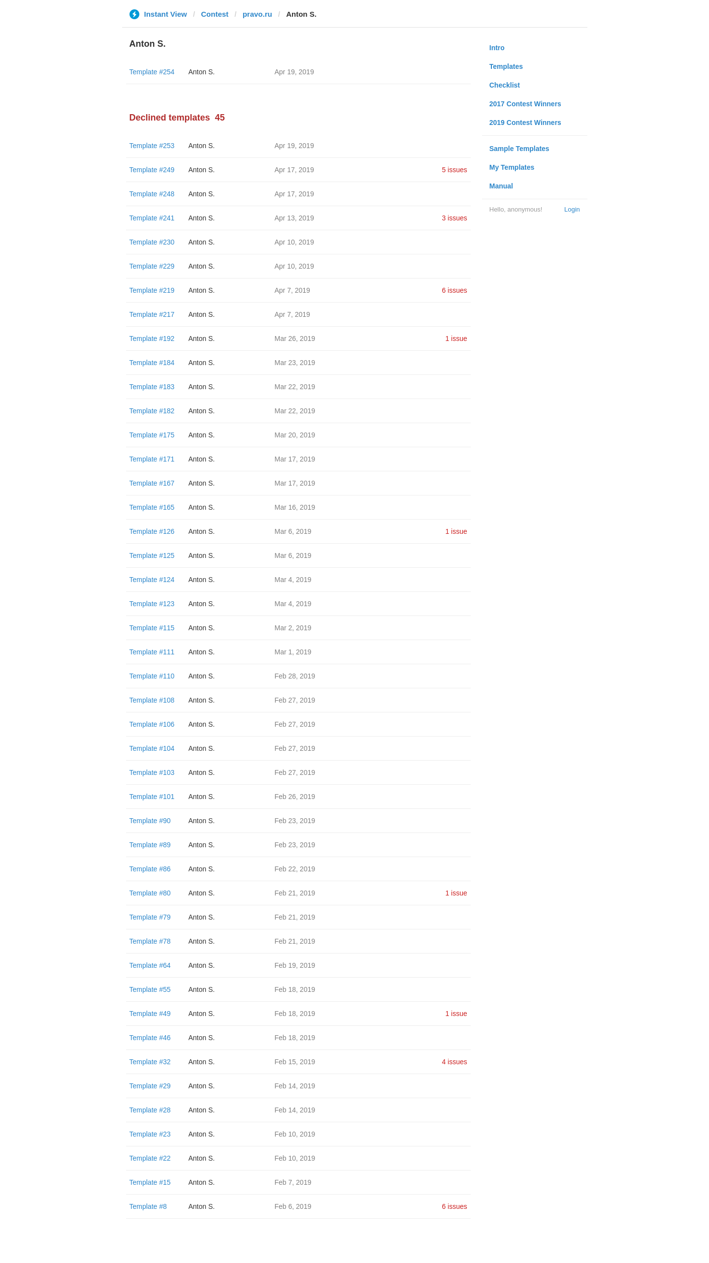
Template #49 (150, 1013)
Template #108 (152, 700)
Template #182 (152, 411)
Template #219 (152, 290)
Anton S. (202, 72)
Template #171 (152, 459)
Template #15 (150, 1182)
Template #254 (152, 72)
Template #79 (150, 917)
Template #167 (152, 483)
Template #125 (152, 555)
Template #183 (152, 387)
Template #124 (152, 580)
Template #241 (152, 218)
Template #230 (152, 242)
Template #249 (152, 170)
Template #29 (150, 1086)
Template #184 (152, 363)
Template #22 (150, 1158)
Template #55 (150, 989)
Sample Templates (519, 149)
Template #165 (152, 507)
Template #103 (152, 772)
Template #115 (152, 628)
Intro (497, 48)
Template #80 (150, 893)
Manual (501, 186)
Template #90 (150, 821)
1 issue (456, 338)
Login (572, 209)
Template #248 (152, 194)
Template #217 (152, 314)
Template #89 (150, 845)
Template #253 (152, 146)
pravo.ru (257, 14)
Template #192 (152, 338)
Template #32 (150, 1062)
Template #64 (150, 965)
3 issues (454, 218)
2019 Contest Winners (525, 122)
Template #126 (152, 531)
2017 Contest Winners (525, 104)
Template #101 (152, 797)
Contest (214, 14)
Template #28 (150, 1110)
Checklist (504, 85)
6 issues (454, 290)
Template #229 (152, 266)
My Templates (512, 167)
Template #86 (150, 869)
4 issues (454, 1062)
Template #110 (152, 676)
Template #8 (148, 1206)
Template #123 (152, 604)
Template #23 (150, 1134)
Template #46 (150, 1038)
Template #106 (152, 724)
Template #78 (150, 941)
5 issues (454, 170)
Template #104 (152, 748)
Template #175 (152, 435)
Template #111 (152, 652)
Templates (506, 66)
